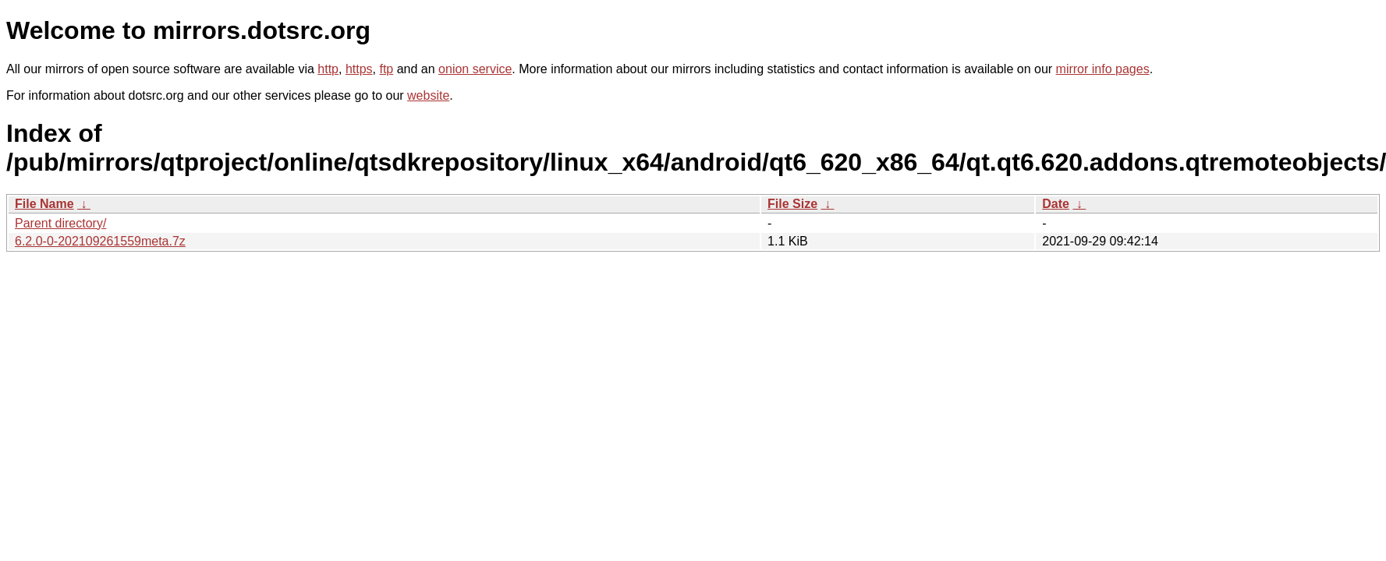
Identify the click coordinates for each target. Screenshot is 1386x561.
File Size (792, 203)
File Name (44, 203)
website (428, 95)
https (359, 69)
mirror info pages (1103, 69)
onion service (475, 69)
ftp (386, 69)
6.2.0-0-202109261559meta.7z (100, 241)
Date (1055, 203)
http (328, 69)
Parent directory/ (60, 223)
